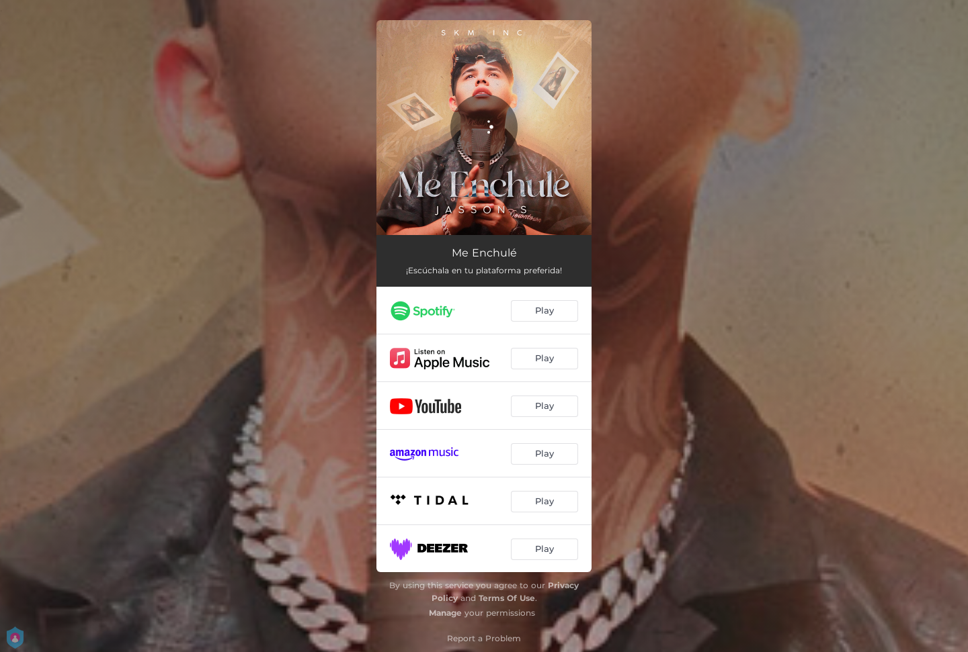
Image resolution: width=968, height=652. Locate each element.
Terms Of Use (507, 598)
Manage (445, 613)
